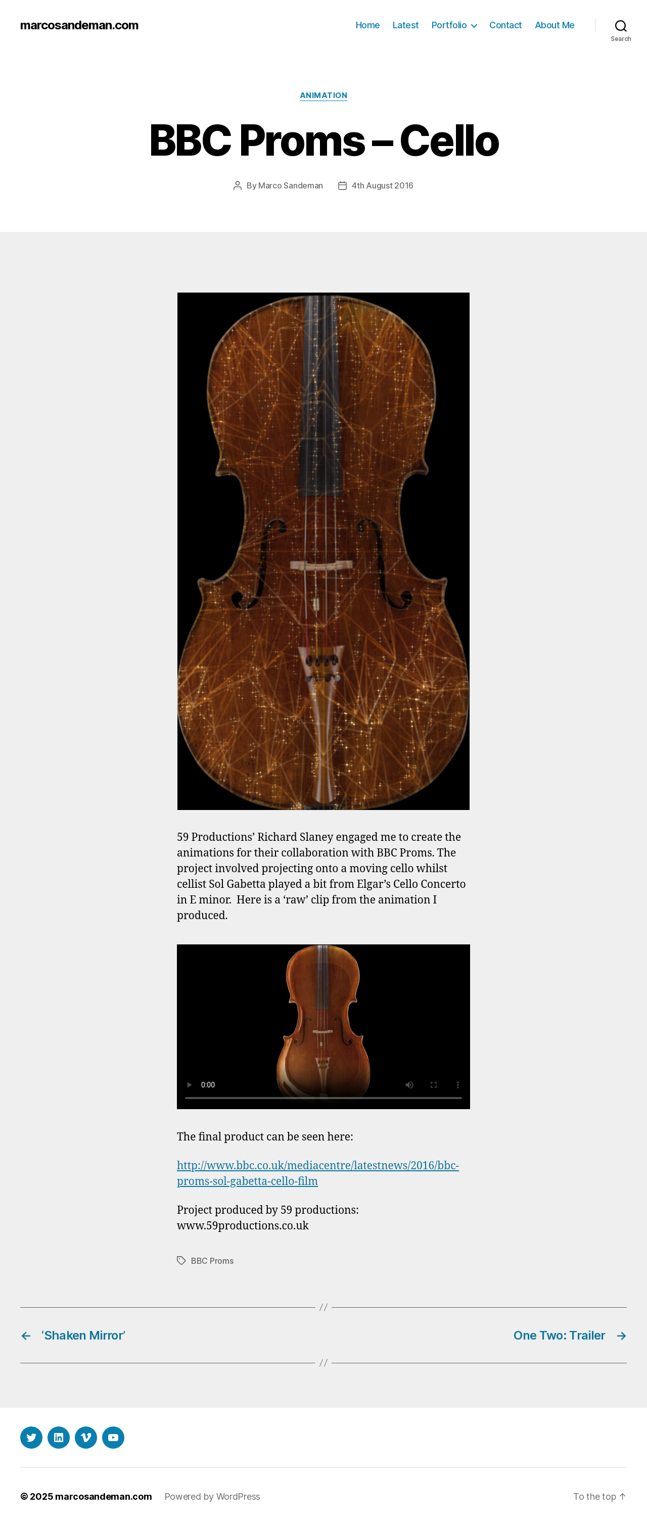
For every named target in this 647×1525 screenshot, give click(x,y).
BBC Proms (212, 1261)
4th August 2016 (382, 185)
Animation (324, 95)
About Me (555, 25)
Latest (406, 25)
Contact (505, 25)
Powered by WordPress (212, 1496)
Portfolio (449, 25)
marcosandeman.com (79, 25)
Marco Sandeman (290, 185)
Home (368, 25)
